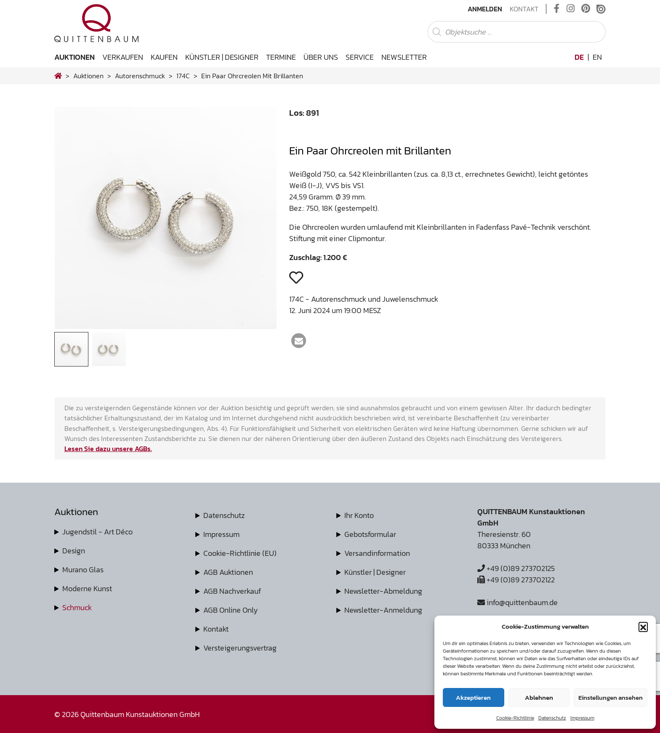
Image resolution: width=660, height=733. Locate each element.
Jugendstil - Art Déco (97, 531)
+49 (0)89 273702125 (516, 568)
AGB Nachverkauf (232, 591)
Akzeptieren (473, 697)
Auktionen (74, 57)
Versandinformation (377, 553)
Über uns (320, 57)
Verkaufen (122, 57)
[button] (643, 626)
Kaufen (164, 57)
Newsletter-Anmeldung (383, 610)
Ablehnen (539, 697)
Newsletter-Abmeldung (383, 591)
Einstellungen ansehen (610, 697)
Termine (281, 57)
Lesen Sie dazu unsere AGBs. (108, 449)
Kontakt (524, 9)
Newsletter (404, 57)
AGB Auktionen (228, 572)
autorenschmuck (140, 76)
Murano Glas (83, 569)
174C (183, 76)
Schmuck (77, 607)
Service (360, 57)
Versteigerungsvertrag (240, 647)
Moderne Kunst (87, 588)
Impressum (582, 718)
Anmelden (485, 9)
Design (73, 550)
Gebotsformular (370, 534)
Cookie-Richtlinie (515, 718)
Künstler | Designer (221, 57)
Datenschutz (552, 718)
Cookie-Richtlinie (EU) (240, 553)
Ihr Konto (359, 515)
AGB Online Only (230, 610)
